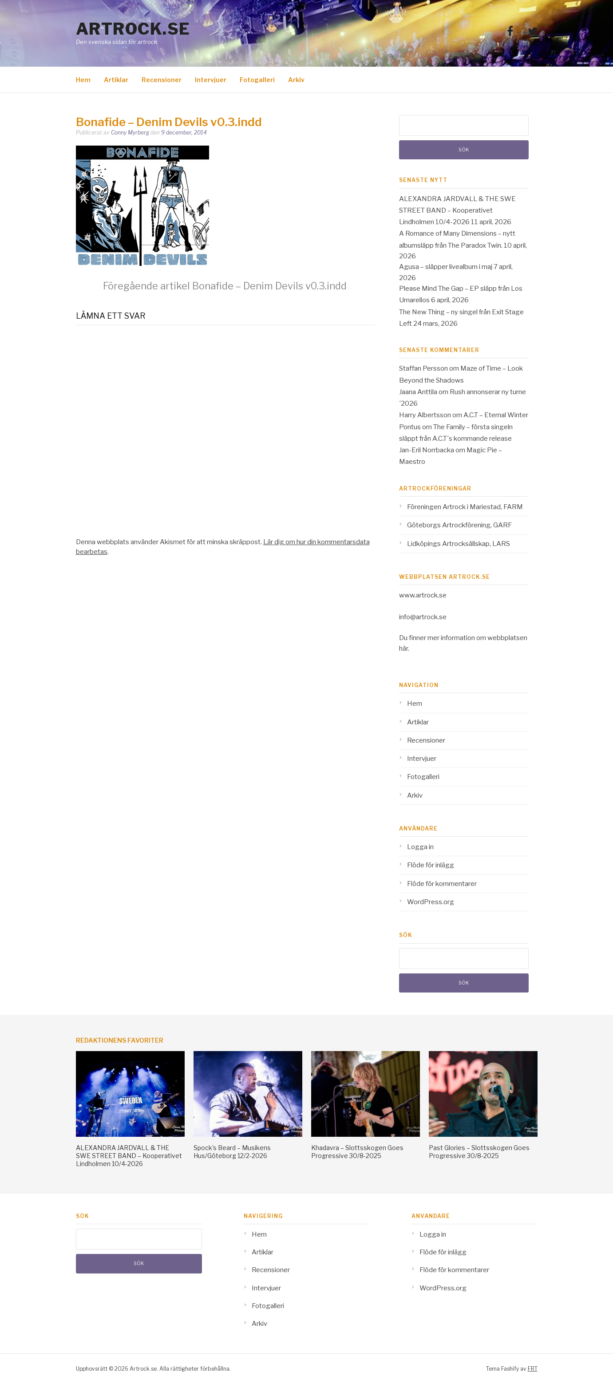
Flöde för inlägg (430, 865)
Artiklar (116, 79)
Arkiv (296, 79)
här (403, 648)
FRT (533, 1368)
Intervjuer (210, 79)
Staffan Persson (423, 368)
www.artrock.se (423, 595)
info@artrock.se (423, 617)
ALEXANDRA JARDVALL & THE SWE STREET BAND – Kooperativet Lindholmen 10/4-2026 (457, 210)
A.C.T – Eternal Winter (495, 415)
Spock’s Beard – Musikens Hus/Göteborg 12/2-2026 (232, 1151)
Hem (83, 79)
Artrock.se (133, 29)
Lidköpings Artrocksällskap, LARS (458, 544)
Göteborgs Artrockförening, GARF (459, 525)
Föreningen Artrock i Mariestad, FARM (465, 507)
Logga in (420, 847)
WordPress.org (430, 902)
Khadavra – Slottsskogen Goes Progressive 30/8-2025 (357, 1151)
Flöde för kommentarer (442, 884)
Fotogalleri (257, 79)
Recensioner (162, 79)
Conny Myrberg (130, 132)
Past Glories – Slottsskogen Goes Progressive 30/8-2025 (479, 1151)
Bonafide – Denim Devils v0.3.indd (225, 286)
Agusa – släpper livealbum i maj (445, 267)
